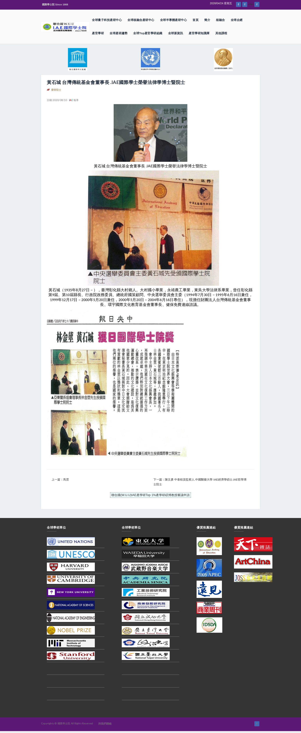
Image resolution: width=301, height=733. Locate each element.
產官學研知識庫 (199, 33)
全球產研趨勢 (118, 33)
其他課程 (221, 33)
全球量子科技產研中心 (107, 20)
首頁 (195, 20)
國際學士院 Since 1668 (55, 4)
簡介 (207, 20)
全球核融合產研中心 (140, 20)
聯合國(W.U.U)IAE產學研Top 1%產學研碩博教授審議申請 (150, 495)
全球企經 (237, 20)
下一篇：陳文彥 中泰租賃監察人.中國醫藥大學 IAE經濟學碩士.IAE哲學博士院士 (199, 482)
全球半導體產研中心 (173, 20)
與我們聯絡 (105, 723)
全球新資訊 (175, 33)
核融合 (220, 20)
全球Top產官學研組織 (147, 33)
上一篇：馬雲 (60, 479)
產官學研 (98, 33)
